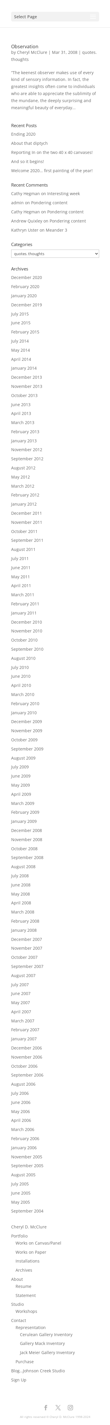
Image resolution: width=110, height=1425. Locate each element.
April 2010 (21, 685)
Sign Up (18, 1380)
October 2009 (24, 740)
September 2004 (27, 1211)
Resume (23, 1286)
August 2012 (23, 468)
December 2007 (26, 939)
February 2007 (25, 1029)
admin (17, 202)
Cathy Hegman (25, 193)
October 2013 (24, 395)
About (17, 1279)
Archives (24, 1270)
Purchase (25, 1361)
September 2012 (27, 458)
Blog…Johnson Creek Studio (38, 1370)
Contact (18, 1320)
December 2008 (26, 830)
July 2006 (20, 1093)
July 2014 (20, 341)
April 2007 (21, 1011)
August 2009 (23, 758)
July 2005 (20, 1184)
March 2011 (22, 594)
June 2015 (21, 322)
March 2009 (22, 803)
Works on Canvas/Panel (38, 1243)
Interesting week (63, 193)
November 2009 (26, 730)
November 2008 (26, 839)
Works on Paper (31, 1252)
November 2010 (26, 631)
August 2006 (23, 1084)
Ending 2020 (23, 134)
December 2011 (26, 513)
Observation (24, 46)
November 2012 (26, 449)
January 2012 (24, 504)
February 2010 (25, 703)
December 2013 (26, 377)
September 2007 (27, 966)
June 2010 (21, 676)
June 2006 (21, 1102)
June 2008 (21, 885)
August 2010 (23, 658)
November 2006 (26, 1057)
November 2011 (26, 522)
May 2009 (20, 785)
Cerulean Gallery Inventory (46, 1334)
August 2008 (23, 866)
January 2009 (24, 821)
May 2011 (20, 576)
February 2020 (25, 286)
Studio (17, 1304)
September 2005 (27, 1165)
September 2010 (27, 649)
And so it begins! (27, 161)
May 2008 (20, 894)
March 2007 (22, 1021)
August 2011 (23, 549)
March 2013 (22, 422)
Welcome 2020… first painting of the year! (52, 170)
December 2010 (26, 622)
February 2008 (25, 921)
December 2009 (26, 721)
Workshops (26, 1311)
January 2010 (24, 712)
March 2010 (22, 694)
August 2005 (23, 1174)
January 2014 (24, 368)
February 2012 (25, 495)
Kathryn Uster (24, 230)
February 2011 (25, 604)
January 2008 (24, 930)
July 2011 (20, 558)
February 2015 (25, 332)
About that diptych (29, 143)
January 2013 (24, 441)
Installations (28, 1261)
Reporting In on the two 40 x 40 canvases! (52, 152)
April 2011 (21, 585)
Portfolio (19, 1236)
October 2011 (24, 531)
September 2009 (27, 749)
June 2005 (21, 1193)
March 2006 (22, 1129)
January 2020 (24, 295)
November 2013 (26, 386)
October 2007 (24, 957)
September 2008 (27, 857)
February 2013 (25, 431)
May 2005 (20, 1202)
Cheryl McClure (32, 52)
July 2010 (20, 667)
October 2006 (24, 1066)
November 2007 (26, 948)
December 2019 (26, 305)
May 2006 (20, 1111)
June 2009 (21, 776)
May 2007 (20, 1002)
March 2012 (22, 486)
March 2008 (22, 912)
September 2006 (27, 1075)
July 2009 (20, 767)
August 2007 (23, 975)
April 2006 (21, 1120)
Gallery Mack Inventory (42, 1343)
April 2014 (21, 359)
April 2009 (21, 794)
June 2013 (21, 404)
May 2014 (20, 350)
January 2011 (24, 613)
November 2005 (26, 1157)
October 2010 (24, 640)
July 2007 (20, 984)
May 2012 (20, 477)
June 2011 (21, 567)
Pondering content (49, 202)
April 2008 (21, 903)
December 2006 (26, 1048)
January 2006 (24, 1147)
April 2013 (21, 413)
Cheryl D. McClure (29, 1227)
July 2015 (20, 314)
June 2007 (21, 993)
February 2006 (25, 1138)
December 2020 (26, 277)
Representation (31, 1327)
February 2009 (25, 812)
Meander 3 (56, 230)
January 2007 (24, 1039)
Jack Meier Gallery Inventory (47, 1352)
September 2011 (27, 540)
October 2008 (24, 848)
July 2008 (20, 875)
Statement (26, 1295)
